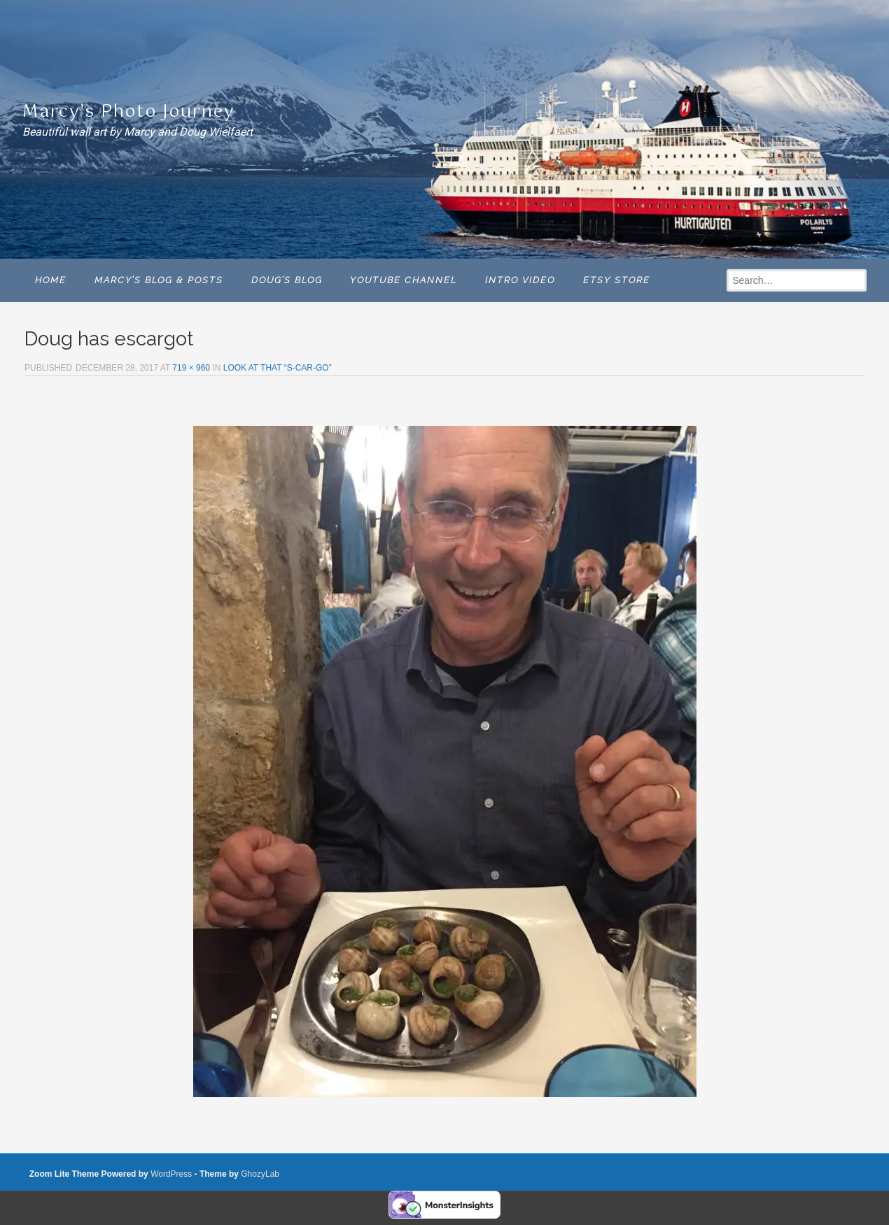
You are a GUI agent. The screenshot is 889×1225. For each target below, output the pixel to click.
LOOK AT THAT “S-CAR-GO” (277, 368)
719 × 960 (191, 368)
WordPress (171, 1174)
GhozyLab (260, 1174)
